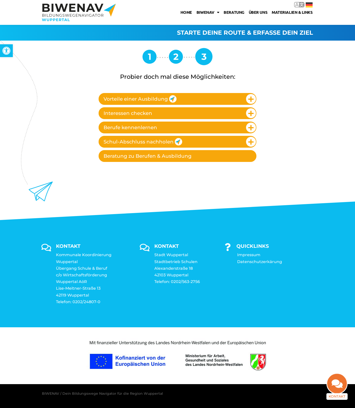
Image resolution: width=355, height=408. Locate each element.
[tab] (177, 99)
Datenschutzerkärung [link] (259, 261)
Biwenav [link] (207, 12)
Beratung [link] (234, 12)
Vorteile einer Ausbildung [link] (140, 99)
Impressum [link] (248, 254)
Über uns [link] (258, 12)
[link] (6, 50)
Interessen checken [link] (128, 113)
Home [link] (186, 12)
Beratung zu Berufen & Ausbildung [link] (148, 156)
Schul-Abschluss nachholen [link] (143, 141)
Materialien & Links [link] (292, 12)
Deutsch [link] (309, 5)
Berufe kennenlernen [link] (130, 127)
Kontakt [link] (337, 397)
